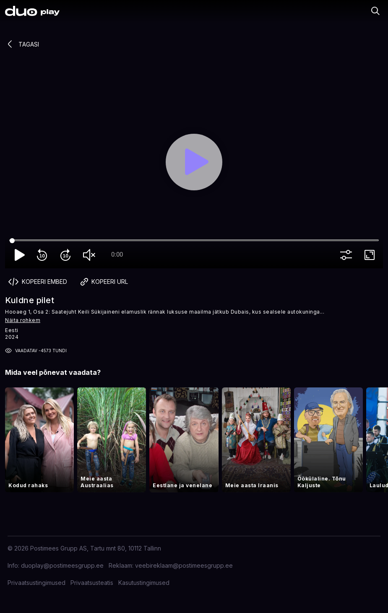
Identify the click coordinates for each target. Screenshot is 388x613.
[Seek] (194, 240)
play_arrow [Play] (20, 255)
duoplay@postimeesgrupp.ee (62, 565)
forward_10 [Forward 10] (67, 255)
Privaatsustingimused (36, 582)
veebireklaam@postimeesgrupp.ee (184, 565)
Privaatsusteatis (91, 582)
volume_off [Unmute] (91, 255)
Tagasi (22, 44)
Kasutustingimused (143, 582)
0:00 (117, 254)
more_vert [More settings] (348, 255)
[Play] (194, 162)
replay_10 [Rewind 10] (44, 255)
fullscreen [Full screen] (371, 255)
